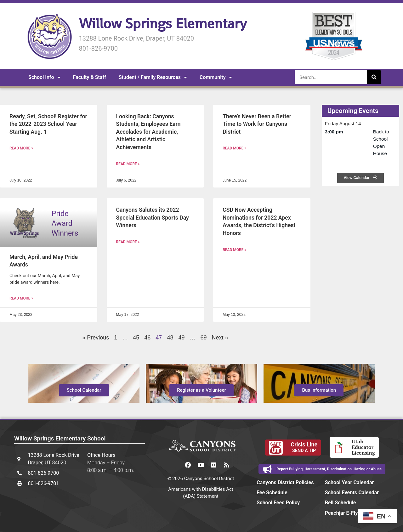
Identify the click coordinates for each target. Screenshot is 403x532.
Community (216, 77)
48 (170, 337)
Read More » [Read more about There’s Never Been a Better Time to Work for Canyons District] (234, 148)
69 (204, 337)
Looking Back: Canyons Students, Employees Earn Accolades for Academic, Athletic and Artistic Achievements (148, 132)
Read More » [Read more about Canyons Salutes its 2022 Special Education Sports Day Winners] (128, 242)
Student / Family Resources (153, 77)
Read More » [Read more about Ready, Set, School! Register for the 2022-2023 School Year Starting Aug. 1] (21, 148)
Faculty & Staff (89, 77)
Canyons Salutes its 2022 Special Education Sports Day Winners (152, 217)
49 (181, 337)
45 (136, 337)
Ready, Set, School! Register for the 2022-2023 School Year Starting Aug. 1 (48, 124)
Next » (220, 337)
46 (147, 337)
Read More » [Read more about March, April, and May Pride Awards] (21, 298)
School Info (44, 77)
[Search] (374, 77)
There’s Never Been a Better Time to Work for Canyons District (257, 124)
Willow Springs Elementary (163, 23)
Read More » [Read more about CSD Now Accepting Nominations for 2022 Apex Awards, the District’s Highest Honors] (234, 250)
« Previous (95, 337)
